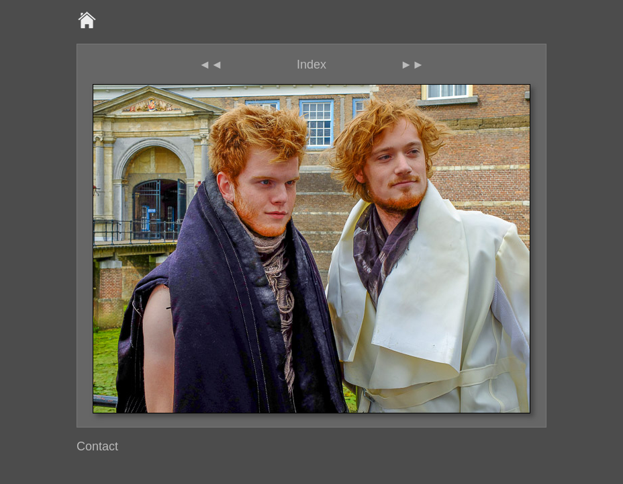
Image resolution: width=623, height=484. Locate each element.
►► (412, 64)
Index (311, 64)
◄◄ (211, 64)
